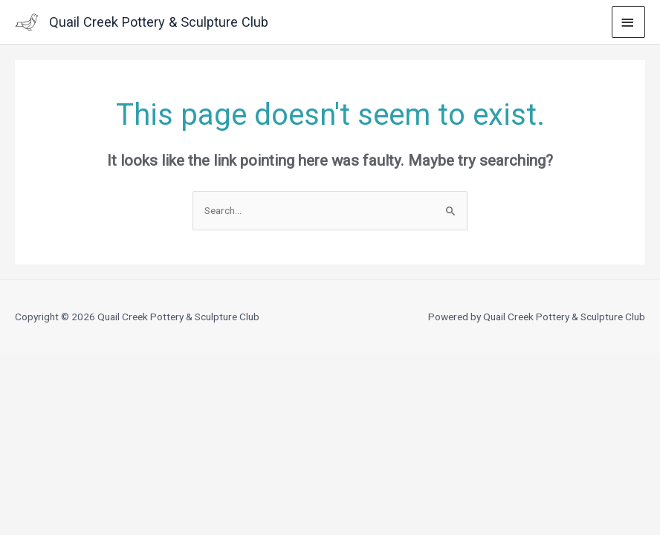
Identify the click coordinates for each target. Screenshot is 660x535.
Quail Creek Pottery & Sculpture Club (158, 22)
